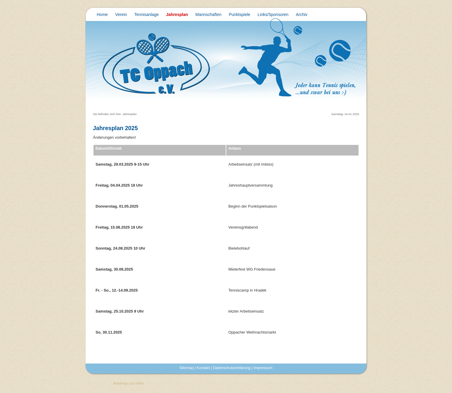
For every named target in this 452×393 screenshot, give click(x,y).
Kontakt (203, 367)
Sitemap (187, 367)
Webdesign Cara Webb (128, 383)
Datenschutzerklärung (231, 367)
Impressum (263, 367)
